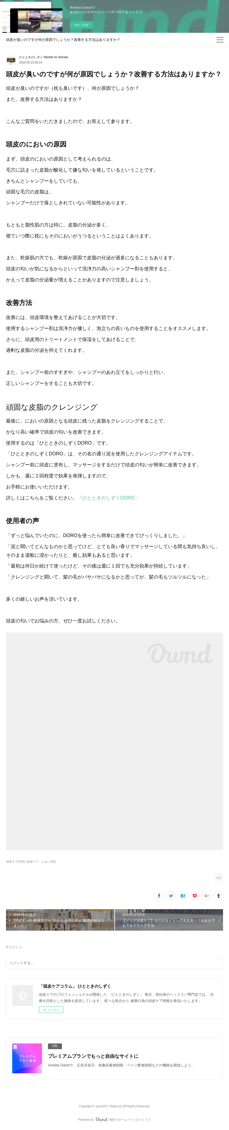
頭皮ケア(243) (15, 861)
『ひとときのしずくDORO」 (108, 497)
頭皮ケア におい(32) (41, 861)
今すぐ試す (81, 25)
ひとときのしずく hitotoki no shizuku (43, 57)
